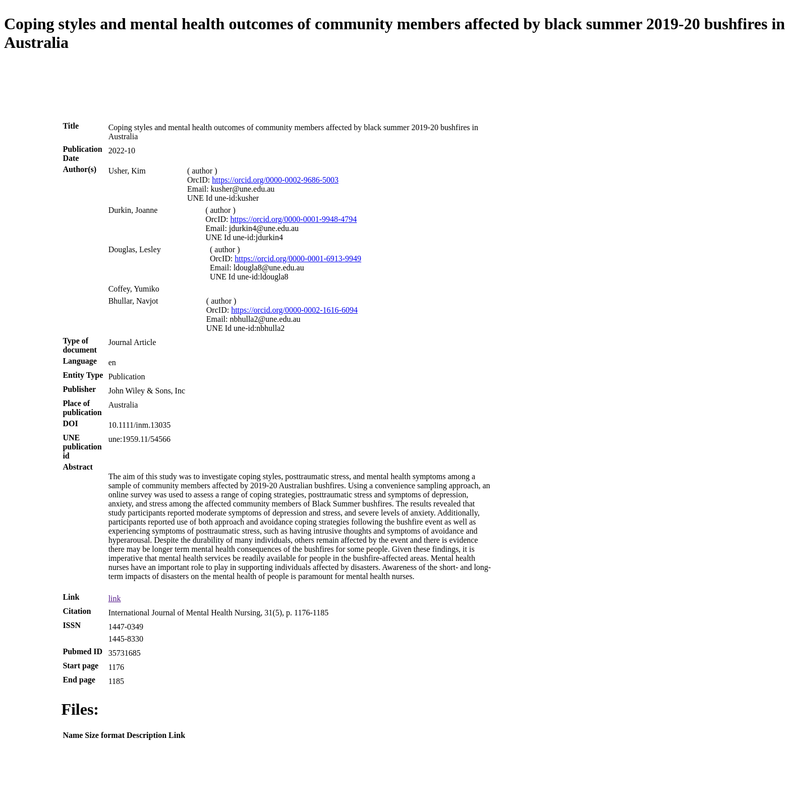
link (114, 598)
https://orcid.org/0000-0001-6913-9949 (298, 258)
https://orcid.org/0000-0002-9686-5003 (275, 180)
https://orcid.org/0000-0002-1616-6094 (294, 310)
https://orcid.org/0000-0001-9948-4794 (294, 219)
